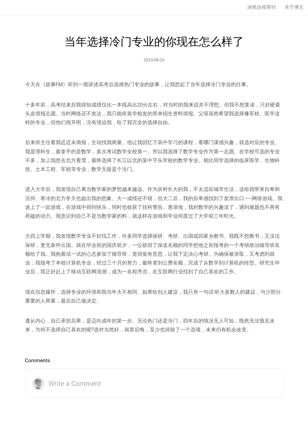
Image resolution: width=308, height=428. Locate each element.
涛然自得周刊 (261, 7)
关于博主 (294, 7)
